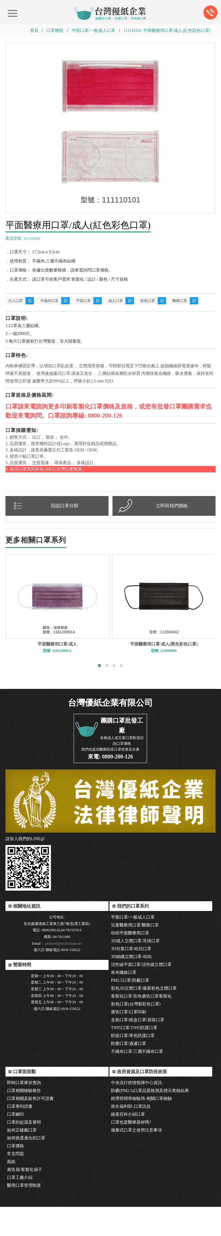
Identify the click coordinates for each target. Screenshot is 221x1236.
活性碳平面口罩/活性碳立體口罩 (141, 993)
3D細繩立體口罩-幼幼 (131, 986)
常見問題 (15, 1183)
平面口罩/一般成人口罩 (93, 30)
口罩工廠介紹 (19, 1206)
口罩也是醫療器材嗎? (131, 1151)
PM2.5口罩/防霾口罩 (130, 1009)
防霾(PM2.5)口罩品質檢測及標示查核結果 (150, 1120)
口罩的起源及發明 (24, 1151)
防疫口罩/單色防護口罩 (133, 1065)
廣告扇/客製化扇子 (24, 1199)
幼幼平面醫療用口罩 (130, 962)
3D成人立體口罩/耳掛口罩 (135, 970)
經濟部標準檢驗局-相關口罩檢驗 (141, 1127)
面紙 (11, 1191)
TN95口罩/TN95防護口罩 (134, 1057)
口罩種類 (54, 30)
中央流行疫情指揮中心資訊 (136, 1112)
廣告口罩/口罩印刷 (128, 1041)
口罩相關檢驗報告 (24, 1120)
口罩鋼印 (15, 1143)
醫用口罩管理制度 (24, 1214)
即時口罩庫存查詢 (24, 1112)
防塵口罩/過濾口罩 (128, 1072)
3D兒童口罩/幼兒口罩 (131, 978)
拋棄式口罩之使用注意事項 (136, 1159)
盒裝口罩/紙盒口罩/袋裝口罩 (137, 1049)
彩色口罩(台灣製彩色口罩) (135, 1033)
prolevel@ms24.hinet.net (63, 973)
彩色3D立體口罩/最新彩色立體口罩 (144, 1017)
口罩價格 (15, 1175)
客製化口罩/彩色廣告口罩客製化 (141, 1025)
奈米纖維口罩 (123, 1001)
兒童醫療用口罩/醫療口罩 (135, 954)
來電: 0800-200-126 (110, 786)
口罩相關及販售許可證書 (30, 1127)
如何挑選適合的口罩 (26, 1167)
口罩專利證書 (19, 1135)
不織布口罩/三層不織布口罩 (137, 1080)
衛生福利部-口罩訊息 (131, 1135)
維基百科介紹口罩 (128, 1143)
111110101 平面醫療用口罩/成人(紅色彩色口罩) (167, 30)
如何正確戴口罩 (22, 1159)
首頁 (34, 30)
